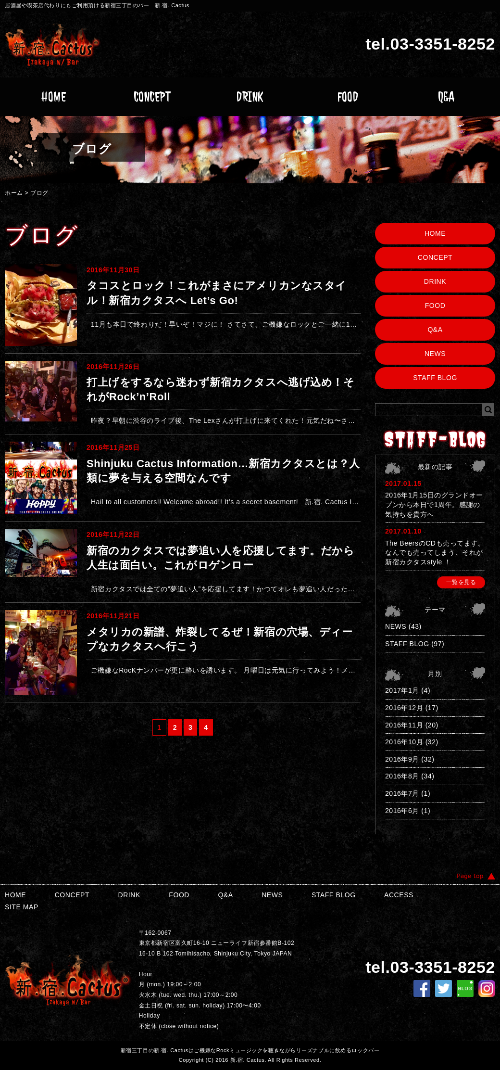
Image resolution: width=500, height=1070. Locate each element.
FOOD (348, 97)
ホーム (14, 193)
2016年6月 (402, 811)
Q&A (446, 97)
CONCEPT (152, 97)
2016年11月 (404, 725)
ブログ (39, 193)
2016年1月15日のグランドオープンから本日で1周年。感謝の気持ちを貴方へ (434, 504)
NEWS (435, 353)
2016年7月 (402, 793)
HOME (53, 97)
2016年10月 (404, 742)
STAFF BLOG (435, 378)
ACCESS (398, 895)
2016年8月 (402, 776)
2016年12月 (404, 708)
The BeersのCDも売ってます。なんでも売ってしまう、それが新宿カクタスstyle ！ (435, 552)
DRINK (250, 97)
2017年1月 (402, 690)
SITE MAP (21, 907)
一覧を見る (461, 582)
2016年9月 (402, 759)
